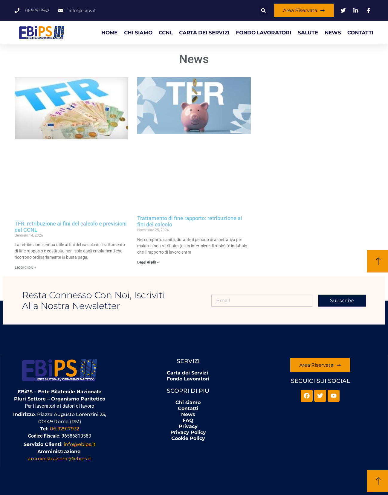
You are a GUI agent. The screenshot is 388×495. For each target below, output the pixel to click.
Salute (308, 33)
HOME (109, 33)
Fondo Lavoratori (263, 33)
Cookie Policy (188, 438)
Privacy (188, 426)
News (333, 33)
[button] (263, 10)
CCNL (165, 33)
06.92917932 (64, 429)
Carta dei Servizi (204, 33)
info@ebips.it (80, 444)
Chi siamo (138, 33)
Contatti (360, 33)
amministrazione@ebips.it (59, 459)
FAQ (188, 420)
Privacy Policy (188, 432)
